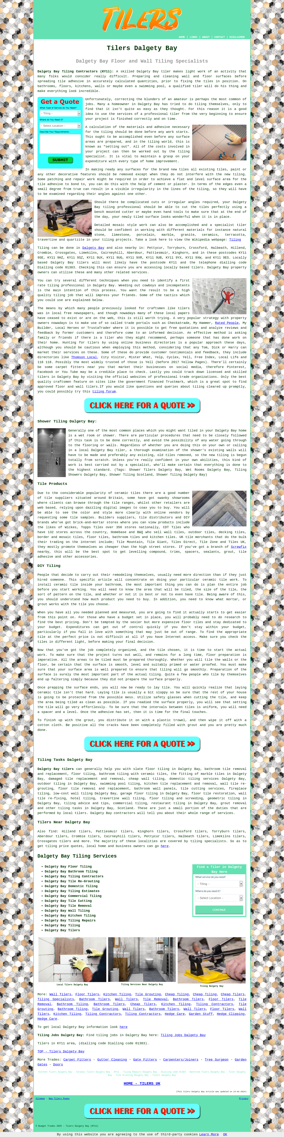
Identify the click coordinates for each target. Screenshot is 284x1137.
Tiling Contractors (214, 1004)
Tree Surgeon (217, 1060)
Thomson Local (84, 357)
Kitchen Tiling (117, 994)
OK (225, 1134)
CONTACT (219, 37)
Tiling (235, 240)
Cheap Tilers (233, 994)
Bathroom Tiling (72, 1004)
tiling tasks (70, 808)
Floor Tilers (87, 994)
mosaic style (125, 225)
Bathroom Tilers (94, 999)
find (53, 831)
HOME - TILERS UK (142, 1083)
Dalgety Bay (93, 248)
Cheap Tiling (177, 994)
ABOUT (206, 37)
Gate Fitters (145, 1060)
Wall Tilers (60, 994)
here (165, 846)
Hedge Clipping (231, 1014)
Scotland (125, 808)
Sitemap (40, 1098)
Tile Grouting (148, 994)
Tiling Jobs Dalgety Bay (183, 1035)
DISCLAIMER (237, 37)
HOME (182, 37)
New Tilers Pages (59, 1098)
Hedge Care (175, 1014)
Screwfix (239, 547)
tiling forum (104, 391)
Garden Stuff (201, 1014)
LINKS (193, 37)
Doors (58, 1064)
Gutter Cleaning (112, 1060)
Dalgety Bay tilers (55, 769)
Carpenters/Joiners (180, 1060)
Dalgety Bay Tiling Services (77, 856)
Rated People (227, 323)
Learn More (209, 1134)
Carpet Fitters (77, 1060)
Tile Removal (155, 999)
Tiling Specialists (55, 999)
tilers (83, 262)
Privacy (243, 1098)
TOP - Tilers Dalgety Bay (60, 1051)
